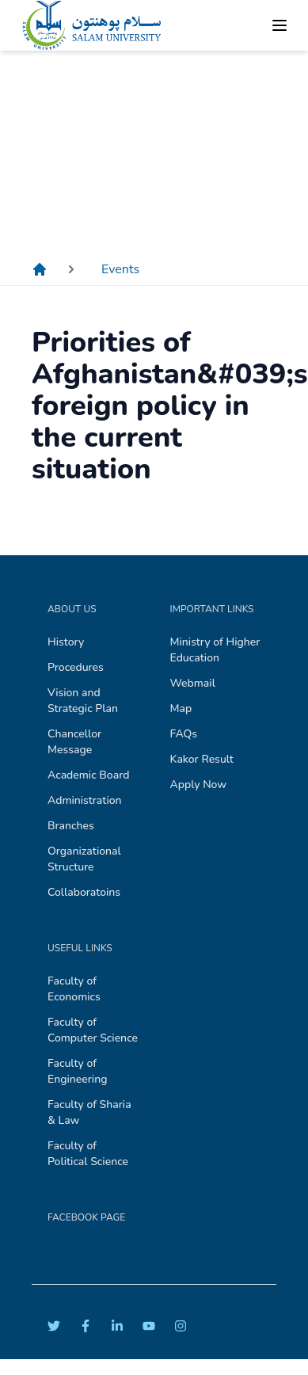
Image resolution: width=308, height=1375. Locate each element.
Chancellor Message (74, 741)
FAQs (184, 733)
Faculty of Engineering (77, 1071)
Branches (71, 825)
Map (181, 708)
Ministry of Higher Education (215, 649)
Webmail (192, 683)
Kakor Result (202, 759)
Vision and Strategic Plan (83, 700)
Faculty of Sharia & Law (89, 1112)
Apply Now (198, 784)
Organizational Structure (84, 859)
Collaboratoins (84, 892)
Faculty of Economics (74, 988)
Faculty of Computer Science (93, 1030)
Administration (85, 800)
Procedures (76, 667)
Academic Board (88, 775)
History (66, 641)
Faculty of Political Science (88, 1153)
